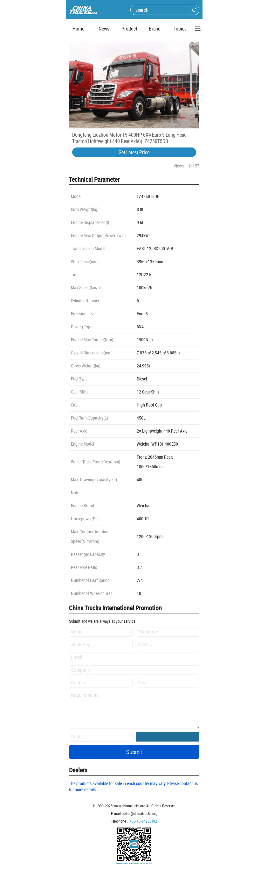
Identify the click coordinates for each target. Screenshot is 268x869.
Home (78, 28)
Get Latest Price (134, 152)
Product (129, 28)
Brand (155, 28)
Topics (180, 28)
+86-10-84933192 (143, 821)
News (104, 28)
